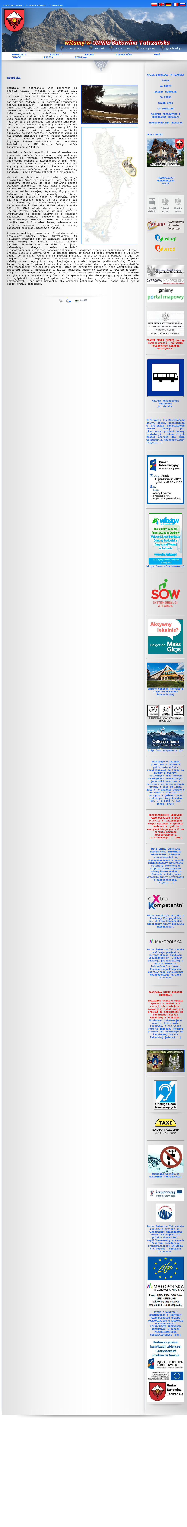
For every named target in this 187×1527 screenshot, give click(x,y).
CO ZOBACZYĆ (165, 115)
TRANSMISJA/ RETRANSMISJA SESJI (165, 194)
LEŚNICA (48, 57)
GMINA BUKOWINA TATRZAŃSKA (165, 75)
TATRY (165, 82)
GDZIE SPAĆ (165, 109)
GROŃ (157, 54)
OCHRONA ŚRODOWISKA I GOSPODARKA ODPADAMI (165, 124)
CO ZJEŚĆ (165, 102)
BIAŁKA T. (56, 54)
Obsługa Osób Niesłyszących (165, 1184)
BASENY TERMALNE (165, 95)
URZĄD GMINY (155, 145)
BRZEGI (89, 54)
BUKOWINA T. (20, 54)
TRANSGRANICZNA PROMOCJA (165, 132)
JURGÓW (16, 57)
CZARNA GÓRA (124, 54)
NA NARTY (165, 88)
